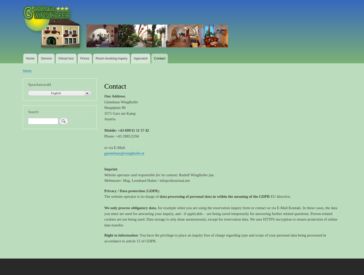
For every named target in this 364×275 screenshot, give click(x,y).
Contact (159, 58)
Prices (84, 58)
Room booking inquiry (111, 58)
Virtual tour (66, 58)
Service (46, 58)
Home (30, 58)
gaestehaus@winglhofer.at (124, 153)
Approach (141, 58)
